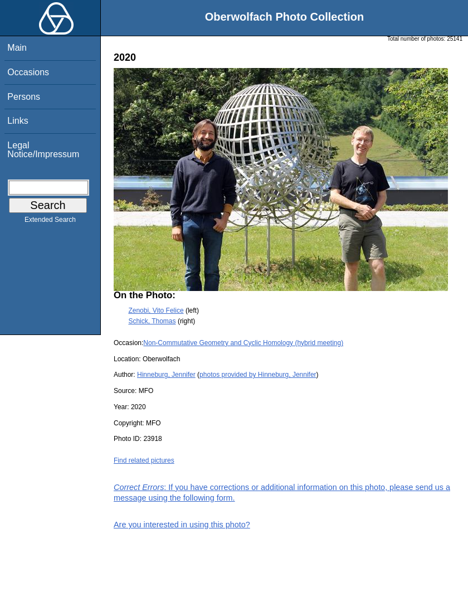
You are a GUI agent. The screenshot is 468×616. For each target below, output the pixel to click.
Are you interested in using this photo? (182, 524)
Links (17, 120)
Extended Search (50, 222)
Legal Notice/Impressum (43, 149)
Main (17, 47)
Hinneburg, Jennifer (166, 375)
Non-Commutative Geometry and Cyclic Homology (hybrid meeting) (243, 343)
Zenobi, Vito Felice (155, 310)
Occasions (28, 72)
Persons (23, 96)
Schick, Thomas (152, 321)
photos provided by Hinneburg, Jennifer (257, 375)
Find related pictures (144, 460)
